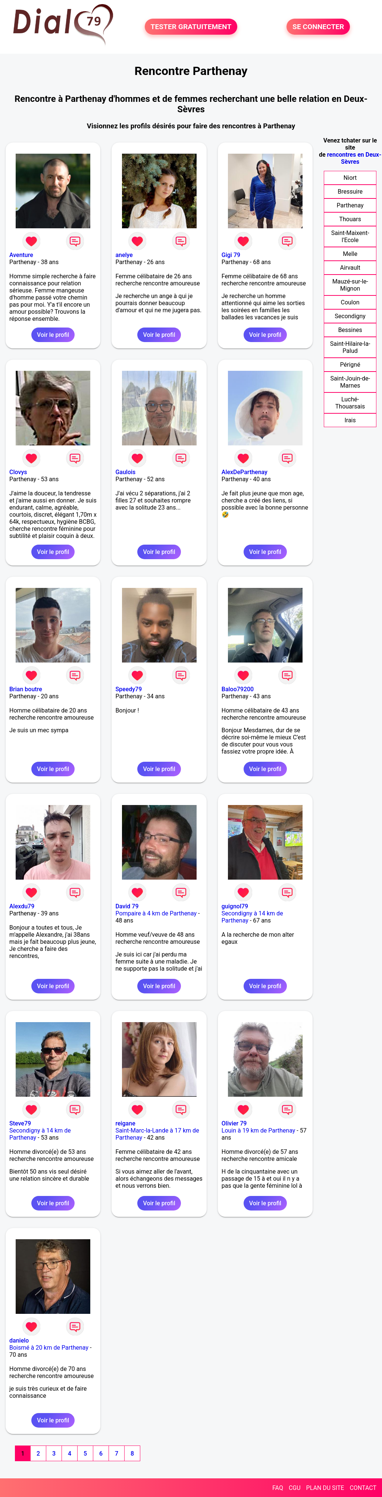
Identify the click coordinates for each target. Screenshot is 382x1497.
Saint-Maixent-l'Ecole (350, 236)
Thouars (350, 219)
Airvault (350, 267)
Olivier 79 (234, 1123)
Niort (350, 177)
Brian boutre (25, 689)
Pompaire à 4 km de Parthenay (156, 913)
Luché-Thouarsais (350, 403)
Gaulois (125, 472)
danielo (19, 1340)
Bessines (350, 329)
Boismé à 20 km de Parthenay (48, 1347)
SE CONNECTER (318, 26)
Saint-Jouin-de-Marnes (350, 382)
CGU (295, 1487)
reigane (125, 1123)
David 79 (126, 906)
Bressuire (350, 191)
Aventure (21, 255)
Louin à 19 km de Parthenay (258, 1130)
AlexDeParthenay (244, 472)
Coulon (350, 302)
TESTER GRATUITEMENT (191, 26)
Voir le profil (53, 334)
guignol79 (235, 906)
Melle (350, 253)
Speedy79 (128, 689)
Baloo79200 (238, 689)
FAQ (277, 1487)
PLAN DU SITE (325, 1487)
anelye (123, 255)
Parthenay (350, 205)
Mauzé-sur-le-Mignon (350, 285)
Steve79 (20, 1123)
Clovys (18, 472)
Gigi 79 (231, 255)
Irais (350, 420)
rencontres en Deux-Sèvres (354, 158)
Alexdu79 (21, 906)
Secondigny (350, 316)
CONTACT (363, 1487)
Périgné (350, 364)
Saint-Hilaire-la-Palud (350, 347)
